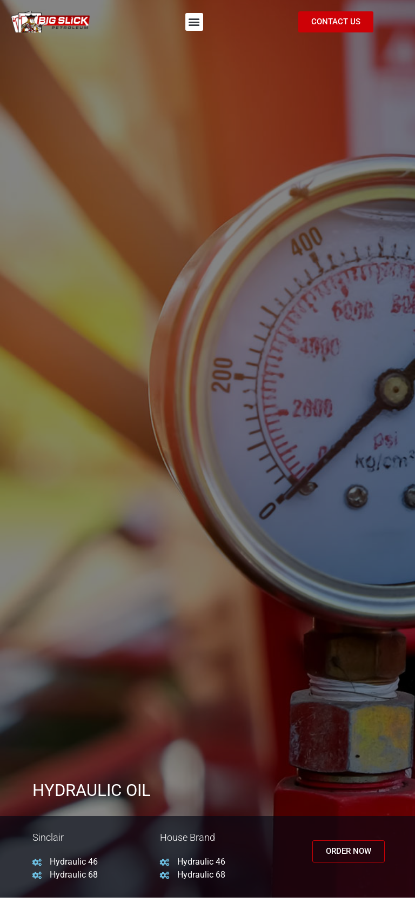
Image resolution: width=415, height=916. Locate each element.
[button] (194, 22)
